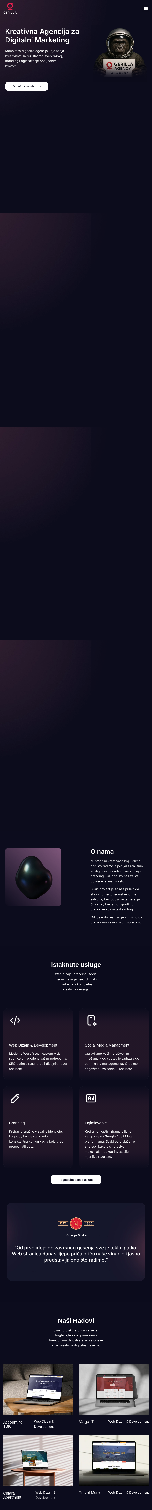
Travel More (89, 1492)
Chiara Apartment (12, 1495)
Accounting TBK (13, 1424)
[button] (145, 8)
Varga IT (86, 1421)
